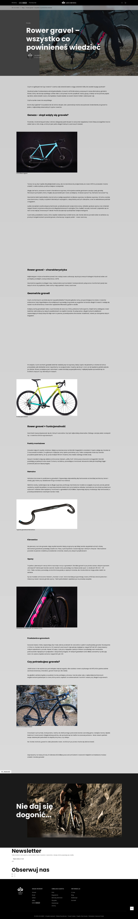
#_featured (5, 772)
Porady (28, 23)
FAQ (53, 888)
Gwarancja (55, 899)
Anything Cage (100, 461)
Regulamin (55, 891)
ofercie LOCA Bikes (56, 755)
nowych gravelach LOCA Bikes (81, 652)
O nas (73, 888)
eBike (33, 896)
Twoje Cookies (72, 912)
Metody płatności (57, 894)
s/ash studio (84, 912)
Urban (34, 894)
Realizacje (74, 894)
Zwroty (54, 902)
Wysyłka (54, 896)
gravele (49, 365)
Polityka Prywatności (61, 912)
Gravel (34, 888)
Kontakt (73, 896)
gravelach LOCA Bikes (68, 489)
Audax (81, 208)
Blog (72, 891)
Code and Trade (99, 912)
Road (33, 891)
